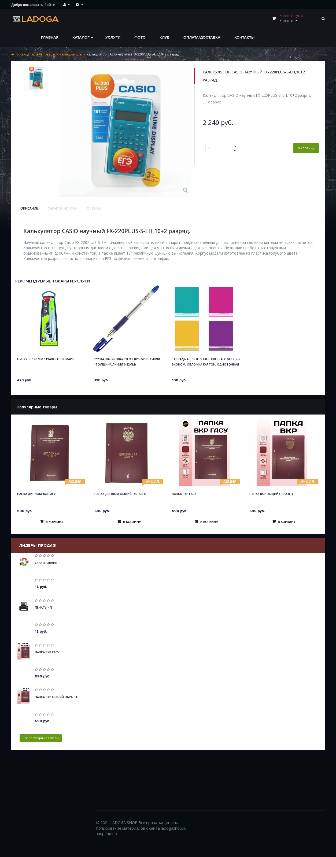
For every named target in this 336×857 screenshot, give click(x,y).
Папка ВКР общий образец (271, 494)
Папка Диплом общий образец (120, 494)
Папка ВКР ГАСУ (184, 494)
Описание (29, 208)
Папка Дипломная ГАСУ (36, 494)
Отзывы (94, 208)
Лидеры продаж (38, 545)
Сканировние (46, 563)
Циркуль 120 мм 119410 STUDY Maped (46, 359)
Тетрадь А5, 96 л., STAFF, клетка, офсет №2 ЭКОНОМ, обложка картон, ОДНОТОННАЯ (206, 361)
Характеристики (62, 208)
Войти (50, 4)
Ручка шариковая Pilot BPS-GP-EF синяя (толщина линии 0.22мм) (127, 361)
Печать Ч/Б (44, 607)
